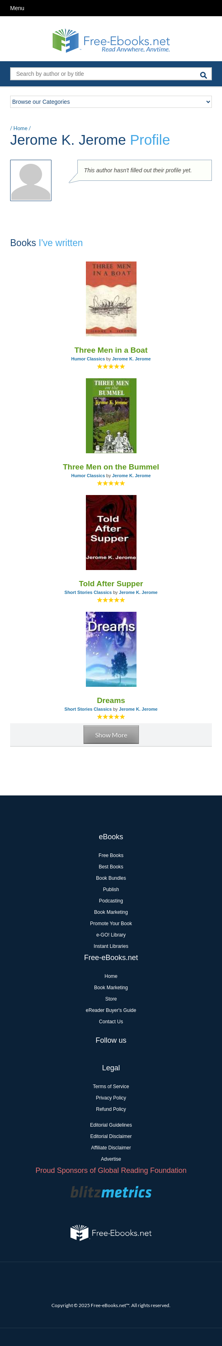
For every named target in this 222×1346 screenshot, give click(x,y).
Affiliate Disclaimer (111, 1148)
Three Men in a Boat (111, 350)
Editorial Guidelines (111, 1125)
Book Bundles (111, 878)
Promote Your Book (111, 923)
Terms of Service (111, 1086)
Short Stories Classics (88, 592)
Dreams (111, 700)
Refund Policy (111, 1109)
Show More (111, 735)
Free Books (110, 855)
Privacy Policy (111, 1098)
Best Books (111, 867)
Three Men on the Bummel (111, 467)
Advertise (111, 1159)
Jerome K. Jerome (131, 358)
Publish (111, 889)
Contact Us (111, 1022)
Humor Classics (88, 358)
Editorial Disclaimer (111, 1136)
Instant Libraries (111, 946)
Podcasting (111, 901)
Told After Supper (111, 583)
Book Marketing (111, 912)
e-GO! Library (111, 935)
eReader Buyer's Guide (111, 1010)
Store (111, 999)
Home (20, 128)
